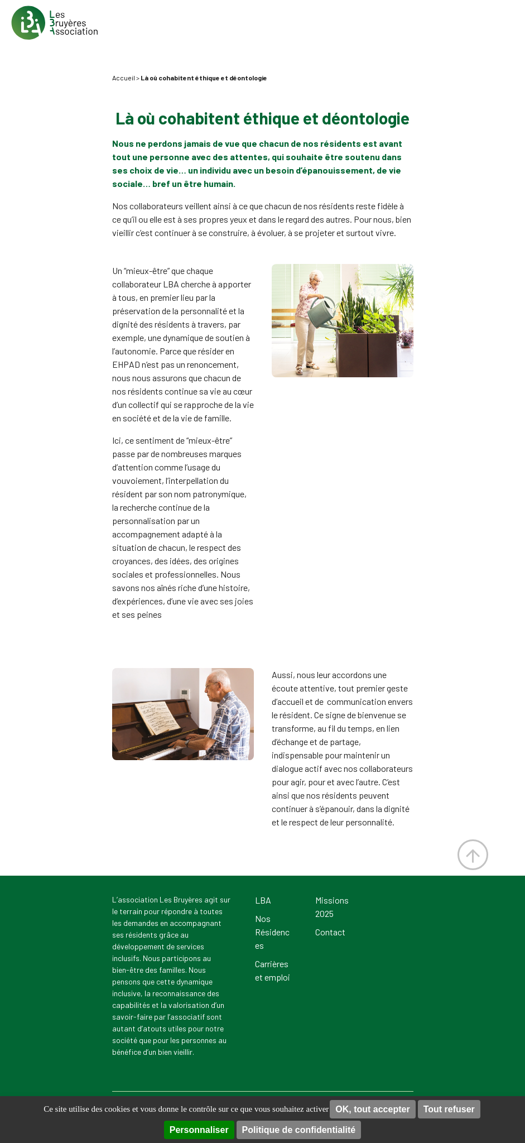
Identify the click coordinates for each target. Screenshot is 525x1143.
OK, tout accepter (372, 1109)
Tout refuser (449, 1109)
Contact (330, 931)
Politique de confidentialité (299, 1130)
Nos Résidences (272, 931)
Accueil (123, 77)
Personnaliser (199, 1130)
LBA (263, 900)
